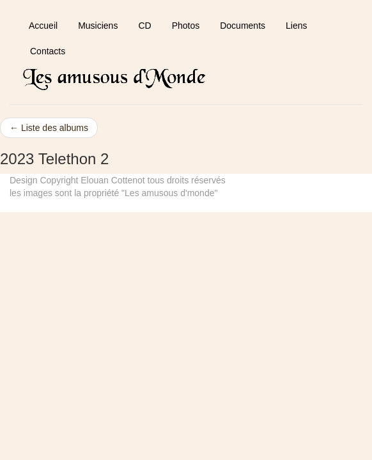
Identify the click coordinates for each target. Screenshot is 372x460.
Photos (186, 25)
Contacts (47, 51)
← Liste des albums (49, 128)
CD (144, 25)
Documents (242, 25)
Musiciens (98, 25)
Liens (296, 25)
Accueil (43, 25)
